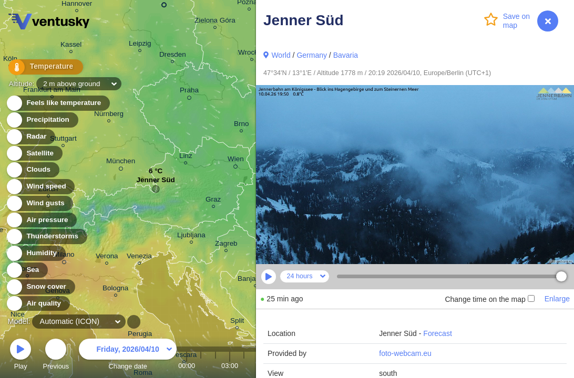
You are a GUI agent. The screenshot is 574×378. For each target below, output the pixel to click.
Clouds (32, 169)
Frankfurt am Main (51, 91)
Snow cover (40, 287)
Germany (311, 55)
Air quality (37, 303)
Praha (189, 92)
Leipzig (140, 44)
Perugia (140, 335)
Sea (26, 270)
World (280, 55)
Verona (107, 257)
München (120, 163)
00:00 (186, 366)
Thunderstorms (46, 236)
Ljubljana (191, 236)
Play (20, 355)
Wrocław (251, 53)
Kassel (70, 45)
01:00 (200, 366)
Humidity (35, 253)
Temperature (41, 68)
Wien (236, 160)
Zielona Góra (214, 21)
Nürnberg (109, 115)
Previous (56, 355)
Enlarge (557, 299)
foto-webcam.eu (405, 353)
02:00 (215, 366)
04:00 (243, 366)
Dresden (172, 55)
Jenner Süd (156, 182)
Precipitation (41, 120)
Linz (185, 157)
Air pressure (41, 220)
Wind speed (40, 186)
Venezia (139, 257)
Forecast (437, 333)
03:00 (229, 366)
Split (237, 322)
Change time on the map (489, 299)
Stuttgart (63, 139)
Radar (30, 136)
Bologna (115, 289)
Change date (128, 355)
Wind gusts (39, 203)
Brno (241, 125)
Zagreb (226, 244)
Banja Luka (255, 280)
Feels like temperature (57, 103)
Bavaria (345, 55)
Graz (213, 200)
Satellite (34, 153)
